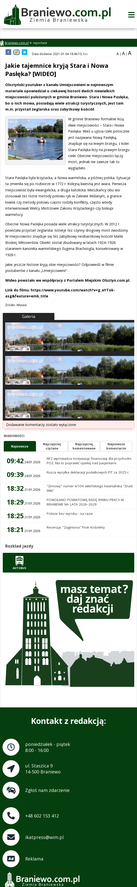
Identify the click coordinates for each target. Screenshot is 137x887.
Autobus (19, 563)
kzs (85, 54)
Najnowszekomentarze (116, 446)
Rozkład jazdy (19, 546)
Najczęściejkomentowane (84, 446)
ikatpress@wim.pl (44, 837)
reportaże (40, 43)
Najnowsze (19, 446)
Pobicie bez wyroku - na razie (70, 513)
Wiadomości (14, 436)
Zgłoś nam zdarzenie (47, 790)
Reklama (34, 859)
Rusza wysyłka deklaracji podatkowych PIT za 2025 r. (88, 472)
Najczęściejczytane (52, 446)
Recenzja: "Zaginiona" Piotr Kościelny (76, 527)
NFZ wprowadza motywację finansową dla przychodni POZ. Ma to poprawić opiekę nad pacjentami (89, 460)
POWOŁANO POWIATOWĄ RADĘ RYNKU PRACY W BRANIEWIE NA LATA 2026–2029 (85, 502)
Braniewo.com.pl (14, 43)
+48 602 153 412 (42, 816)
